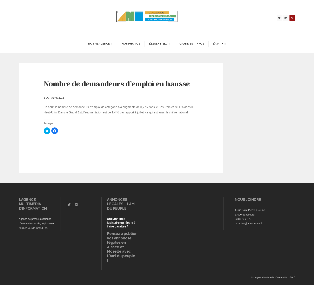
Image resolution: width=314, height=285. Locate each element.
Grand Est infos (191, 43)
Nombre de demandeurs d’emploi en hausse (117, 84)
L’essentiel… (159, 44)
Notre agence (100, 44)
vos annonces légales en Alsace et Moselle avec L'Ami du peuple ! (121, 249)
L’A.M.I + (219, 44)
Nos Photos (131, 43)
